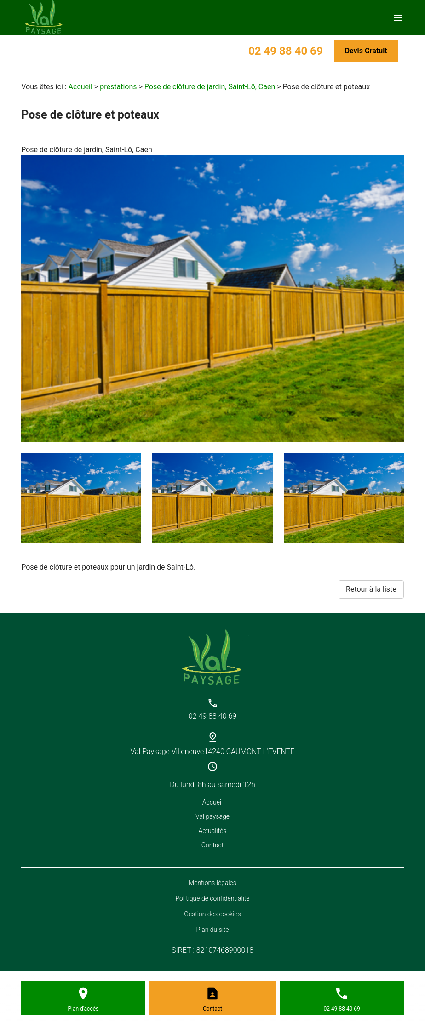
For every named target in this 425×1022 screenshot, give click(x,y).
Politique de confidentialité (212, 898)
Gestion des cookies (212, 914)
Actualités (213, 830)
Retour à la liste (371, 589)
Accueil (80, 86)
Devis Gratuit (366, 50)
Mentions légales (212, 882)
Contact (212, 845)
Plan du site (212, 929)
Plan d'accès (83, 1008)
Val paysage (212, 816)
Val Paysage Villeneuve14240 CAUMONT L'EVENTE (213, 751)
